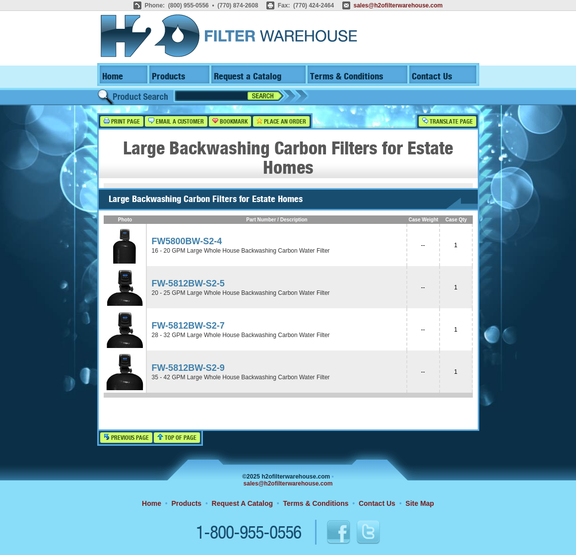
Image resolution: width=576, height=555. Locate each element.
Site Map (419, 503)
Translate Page (447, 121)
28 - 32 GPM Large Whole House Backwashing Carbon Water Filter (241, 335)
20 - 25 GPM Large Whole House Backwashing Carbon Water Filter (241, 292)
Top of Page (176, 437)
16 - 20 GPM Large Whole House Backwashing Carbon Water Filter (241, 250)
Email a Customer (176, 121)
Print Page (122, 121)
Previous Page (126, 437)
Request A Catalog (242, 503)
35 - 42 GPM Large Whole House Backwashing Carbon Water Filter (241, 377)
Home (112, 76)
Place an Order (281, 121)
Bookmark (230, 121)
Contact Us (432, 76)
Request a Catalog (247, 76)
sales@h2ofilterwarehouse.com (398, 5)
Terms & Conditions (346, 76)
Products (168, 76)
